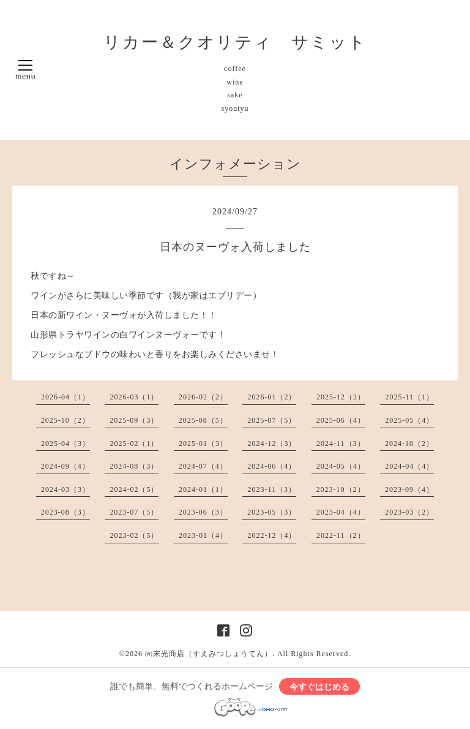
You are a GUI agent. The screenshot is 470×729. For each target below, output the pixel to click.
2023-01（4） (203, 535)
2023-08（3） (65, 512)
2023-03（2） (409, 512)
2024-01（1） (203, 489)
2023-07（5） (134, 512)
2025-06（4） (340, 420)
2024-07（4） (203, 466)
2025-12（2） (340, 397)
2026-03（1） (134, 397)
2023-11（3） (271, 489)
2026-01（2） (271, 397)
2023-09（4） (409, 489)
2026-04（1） (65, 397)
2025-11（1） (409, 397)
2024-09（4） (65, 466)
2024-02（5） (134, 489)
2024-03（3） (65, 489)
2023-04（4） (340, 512)
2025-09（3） (134, 420)
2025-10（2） (65, 420)
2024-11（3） (340, 443)
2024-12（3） (271, 443)
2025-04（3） (65, 443)
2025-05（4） (409, 420)
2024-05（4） (340, 466)
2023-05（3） (271, 512)
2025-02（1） (134, 443)
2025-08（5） (203, 420)
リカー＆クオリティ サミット (235, 42)
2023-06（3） (203, 512)
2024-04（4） (409, 466)
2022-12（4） (271, 535)
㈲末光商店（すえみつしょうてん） (208, 653)
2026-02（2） (203, 397)
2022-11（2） (340, 535)
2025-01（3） (203, 443)
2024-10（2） (409, 443)
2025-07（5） (271, 420)
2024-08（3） (134, 466)
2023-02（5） (134, 535)
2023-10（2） (340, 489)
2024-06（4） (271, 466)
